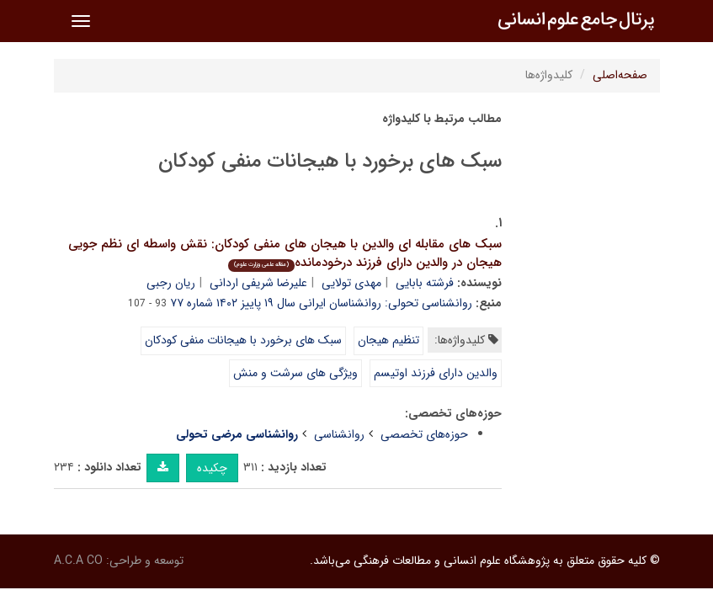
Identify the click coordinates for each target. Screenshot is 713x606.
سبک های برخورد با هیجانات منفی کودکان (243, 340)
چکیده (212, 468)
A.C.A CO (78, 560)
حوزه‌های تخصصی (424, 434)
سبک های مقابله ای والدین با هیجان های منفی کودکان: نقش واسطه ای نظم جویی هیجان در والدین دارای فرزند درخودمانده (285, 254)
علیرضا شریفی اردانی (258, 283)
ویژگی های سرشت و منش (295, 373)
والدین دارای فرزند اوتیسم (436, 373)
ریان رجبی (170, 283)
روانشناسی (339, 434)
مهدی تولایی (351, 283)
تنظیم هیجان (388, 340)
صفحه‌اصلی (620, 75)
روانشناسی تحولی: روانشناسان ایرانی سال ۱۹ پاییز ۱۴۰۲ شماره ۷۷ (321, 303)
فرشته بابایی (425, 283)
